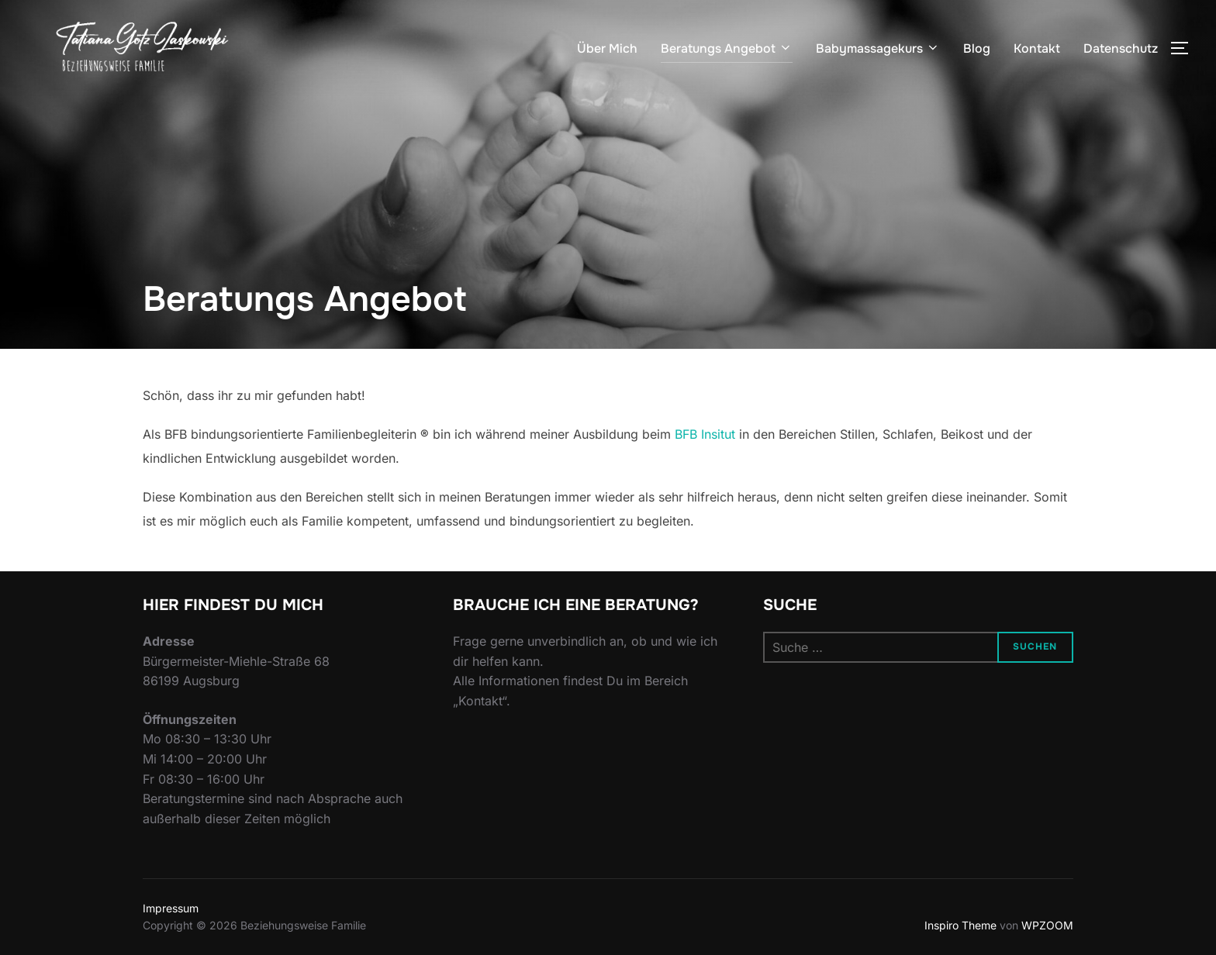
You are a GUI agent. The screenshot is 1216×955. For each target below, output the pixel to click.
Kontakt (1037, 48)
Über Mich (607, 48)
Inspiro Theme (960, 925)
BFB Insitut (705, 434)
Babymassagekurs (878, 48)
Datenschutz (1120, 48)
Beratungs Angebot (727, 48)
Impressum (171, 908)
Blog (976, 48)
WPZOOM (1047, 925)
